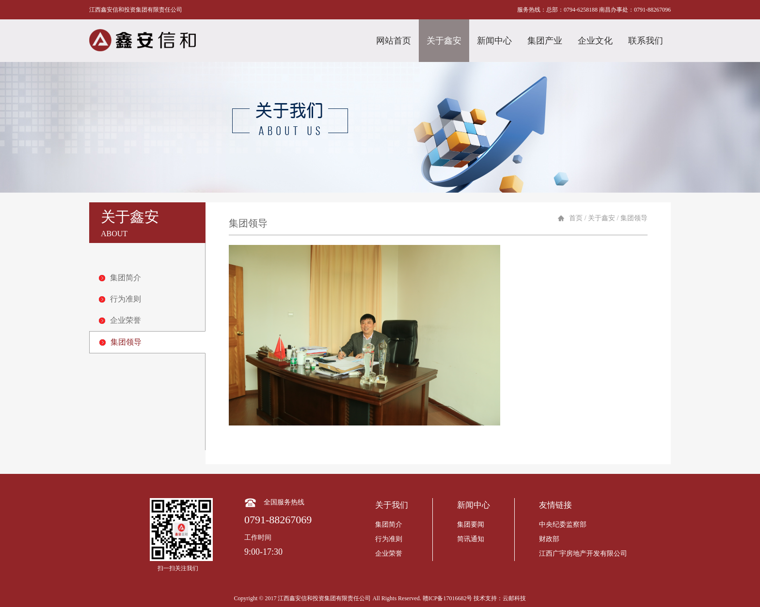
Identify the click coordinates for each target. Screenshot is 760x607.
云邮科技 (514, 598)
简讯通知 (470, 539)
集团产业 (544, 41)
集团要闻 (470, 524)
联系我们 (645, 41)
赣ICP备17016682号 (448, 598)
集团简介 (120, 277)
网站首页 (393, 41)
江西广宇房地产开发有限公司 (583, 553)
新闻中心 (494, 41)
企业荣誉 (120, 320)
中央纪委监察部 (562, 524)
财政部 (549, 539)
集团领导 (120, 342)
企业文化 (595, 41)
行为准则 (120, 299)
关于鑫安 (444, 41)
